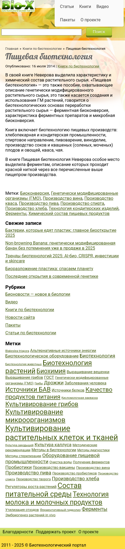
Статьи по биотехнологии (30, 332)
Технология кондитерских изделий (84, 208)
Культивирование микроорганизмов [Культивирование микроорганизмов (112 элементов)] (35, 416)
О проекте (90, 19)
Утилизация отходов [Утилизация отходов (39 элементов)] (22, 510)
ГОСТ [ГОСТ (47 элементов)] (49, 377)
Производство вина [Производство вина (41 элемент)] (93, 467)
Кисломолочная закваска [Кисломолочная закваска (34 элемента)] (79, 398)
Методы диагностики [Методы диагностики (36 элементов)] (93, 450)
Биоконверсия (34, 193)
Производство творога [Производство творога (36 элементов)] (33, 479)
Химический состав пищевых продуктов (69, 213)
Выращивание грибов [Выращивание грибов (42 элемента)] (24, 377)
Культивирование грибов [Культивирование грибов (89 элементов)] (41, 404)
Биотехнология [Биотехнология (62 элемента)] (97, 356)
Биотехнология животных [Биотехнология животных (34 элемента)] (23, 364)
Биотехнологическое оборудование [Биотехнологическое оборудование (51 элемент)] (42, 356)
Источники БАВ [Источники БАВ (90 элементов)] (28, 389)
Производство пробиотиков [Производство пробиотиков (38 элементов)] (74, 473)
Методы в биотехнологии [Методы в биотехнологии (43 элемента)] (53, 450)
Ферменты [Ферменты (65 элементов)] (94, 509)
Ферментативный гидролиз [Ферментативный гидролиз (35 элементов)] (60, 510)
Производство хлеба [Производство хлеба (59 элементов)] (75, 478)
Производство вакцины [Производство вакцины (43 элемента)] (54, 467)
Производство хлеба (26, 208)
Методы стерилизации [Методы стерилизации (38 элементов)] (23, 456)
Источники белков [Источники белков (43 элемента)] (68, 390)
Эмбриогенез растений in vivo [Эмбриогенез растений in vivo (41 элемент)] (30, 515)
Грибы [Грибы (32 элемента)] (39, 383)
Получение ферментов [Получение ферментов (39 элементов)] (91, 462)
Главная (11, 49)
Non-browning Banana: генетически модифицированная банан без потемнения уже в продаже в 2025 (60, 246)
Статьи (67, 6)
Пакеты (67, 19)
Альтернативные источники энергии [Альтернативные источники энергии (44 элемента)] (63, 350)
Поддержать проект (56, 531)
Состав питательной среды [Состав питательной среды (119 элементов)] (43, 489)
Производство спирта (82, 203)
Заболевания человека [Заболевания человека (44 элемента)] (85, 383)
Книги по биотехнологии (42, 49)
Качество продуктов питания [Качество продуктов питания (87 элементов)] (58, 393)
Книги (85, 6)
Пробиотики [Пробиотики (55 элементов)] (18, 467)
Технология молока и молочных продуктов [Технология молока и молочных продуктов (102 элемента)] (57, 498)
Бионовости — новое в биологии (37, 294)
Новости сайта (20, 317)
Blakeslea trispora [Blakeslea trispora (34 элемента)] (17, 351)
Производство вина (62, 198)
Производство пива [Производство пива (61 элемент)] (28, 473)
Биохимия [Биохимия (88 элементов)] (51, 371)
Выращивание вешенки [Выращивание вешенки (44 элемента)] (88, 372)
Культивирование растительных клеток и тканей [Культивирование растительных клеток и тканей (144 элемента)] (61, 433)
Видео (102, 6)
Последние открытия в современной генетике (51, 276)
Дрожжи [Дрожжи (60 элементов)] (54, 383)
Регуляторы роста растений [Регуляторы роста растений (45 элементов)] (31, 486)
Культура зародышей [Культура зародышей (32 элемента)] (19, 445)
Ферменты (16, 213)
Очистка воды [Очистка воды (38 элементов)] (60, 462)
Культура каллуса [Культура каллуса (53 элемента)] (53, 444)
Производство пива (39, 203)
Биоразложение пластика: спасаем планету (49, 268)
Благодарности (18, 531)
